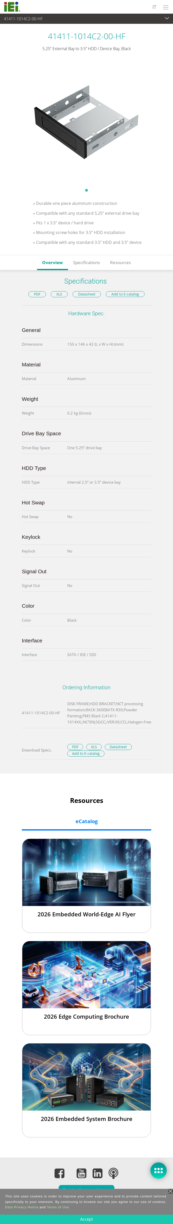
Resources (120, 262)
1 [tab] (86, 190)
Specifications (86, 262)
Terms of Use (58, 1207)
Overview (52, 262)
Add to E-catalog (125, 294)
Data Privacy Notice (21, 1207)
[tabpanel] (86, 123)
